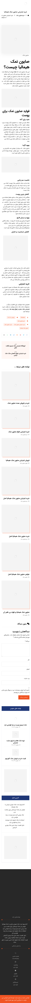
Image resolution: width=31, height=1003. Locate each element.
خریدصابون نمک (21, 321)
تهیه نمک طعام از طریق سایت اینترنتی (15, 742)
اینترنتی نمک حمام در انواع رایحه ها (19, 309)
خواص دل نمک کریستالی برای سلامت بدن (14, 811)
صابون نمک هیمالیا (24, 328)
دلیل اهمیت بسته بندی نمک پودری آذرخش (14, 826)
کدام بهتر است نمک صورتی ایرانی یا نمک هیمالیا (14, 806)
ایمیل (28, 669)
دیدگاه (27, 641)
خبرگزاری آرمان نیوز (17, 1000)
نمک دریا (13, 72)
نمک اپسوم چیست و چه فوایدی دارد (15, 725)
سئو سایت (17, 998)
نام (28, 660)
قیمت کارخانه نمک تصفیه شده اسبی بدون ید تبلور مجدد (15, 941)
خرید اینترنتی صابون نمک (19, 324)
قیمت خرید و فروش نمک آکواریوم (15, 758)
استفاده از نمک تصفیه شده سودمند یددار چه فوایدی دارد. (14, 821)
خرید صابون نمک (8, 324)
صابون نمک (25, 406)
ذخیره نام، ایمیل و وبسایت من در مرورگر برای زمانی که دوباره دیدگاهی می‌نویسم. (15, 691)
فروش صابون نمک (23, 463)
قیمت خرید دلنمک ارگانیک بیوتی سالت (15, 938)
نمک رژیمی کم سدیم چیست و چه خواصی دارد (15, 816)
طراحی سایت (25, 998)
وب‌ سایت (26, 678)
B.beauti (23, 317)
